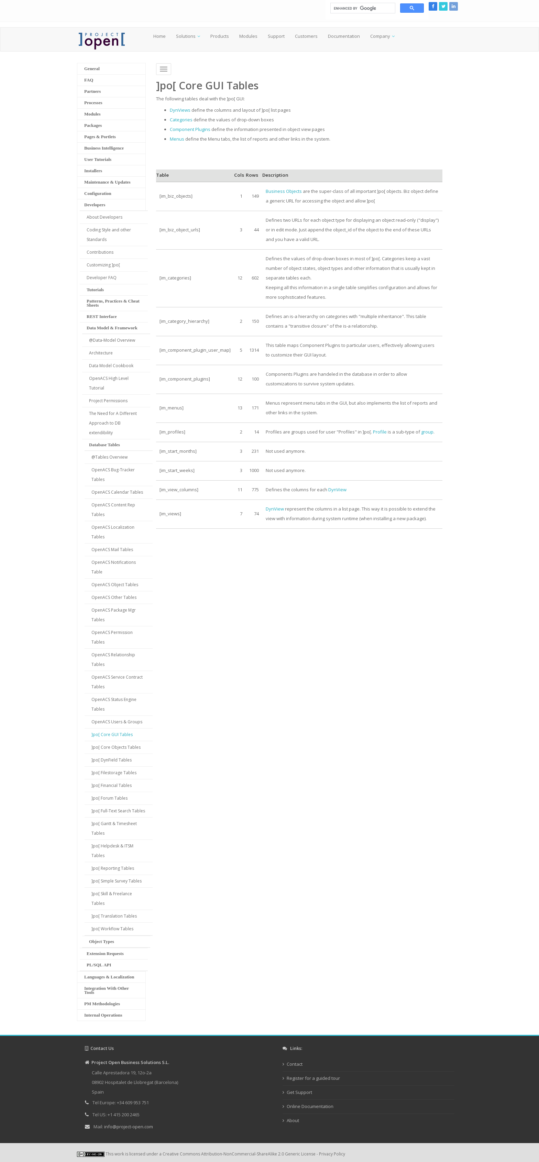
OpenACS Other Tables (113, 597)
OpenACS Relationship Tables (113, 659)
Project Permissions (108, 401)
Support (276, 36)
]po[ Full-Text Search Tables (118, 811)
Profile (380, 432)
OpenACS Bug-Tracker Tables (113, 474)
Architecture (101, 353)
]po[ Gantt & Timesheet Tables (114, 828)
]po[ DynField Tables (111, 760)
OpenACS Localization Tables (112, 532)
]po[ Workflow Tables (112, 929)
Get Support (299, 1092)
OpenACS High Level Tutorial (109, 383)
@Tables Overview (109, 457)
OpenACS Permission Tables (112, 637)
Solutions (186, 36)
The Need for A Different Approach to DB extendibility (113, 423)
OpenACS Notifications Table (113, 567)
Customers (306, 36)
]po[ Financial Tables (111, 785)
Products (219, 36)
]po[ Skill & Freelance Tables (111, 898)
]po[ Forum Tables (109, 798)
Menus (177, 139)
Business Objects (284, 191)
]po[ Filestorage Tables (113, 773)
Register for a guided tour (313, 1078)
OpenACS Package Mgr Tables (113, 615)
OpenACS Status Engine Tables (113, 704)
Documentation (344, 36)
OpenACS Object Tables (114, 585)
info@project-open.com (128, 1126)
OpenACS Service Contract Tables (117, 682)
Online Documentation (310, 1106)
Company (380, 36)
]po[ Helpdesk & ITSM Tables (112, 850)
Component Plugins (190, 129)
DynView (337, 489)
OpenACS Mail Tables (112, 549)
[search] (362, 8)
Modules (248, 36)
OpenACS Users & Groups (116, 722)
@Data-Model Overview (112, 340)
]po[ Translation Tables (114, 916)
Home (159, 36)
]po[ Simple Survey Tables (116, 881)
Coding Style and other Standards (109, 234)
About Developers (104, 217)
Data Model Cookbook (111, 366)
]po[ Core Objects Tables (116, 747)
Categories (181, 120)
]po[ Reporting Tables (112, 868)
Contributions (100, 252)
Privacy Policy (332, 1154)
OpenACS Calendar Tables (117, 492)
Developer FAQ (102, 278)
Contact (294, 1064)
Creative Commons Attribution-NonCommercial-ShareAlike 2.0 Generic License (239, 1154)
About (293, 1120)
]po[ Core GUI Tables (112, 734)
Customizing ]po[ (103, 265)
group (427, 432)
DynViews (180, 110)
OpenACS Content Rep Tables (113, 509)
